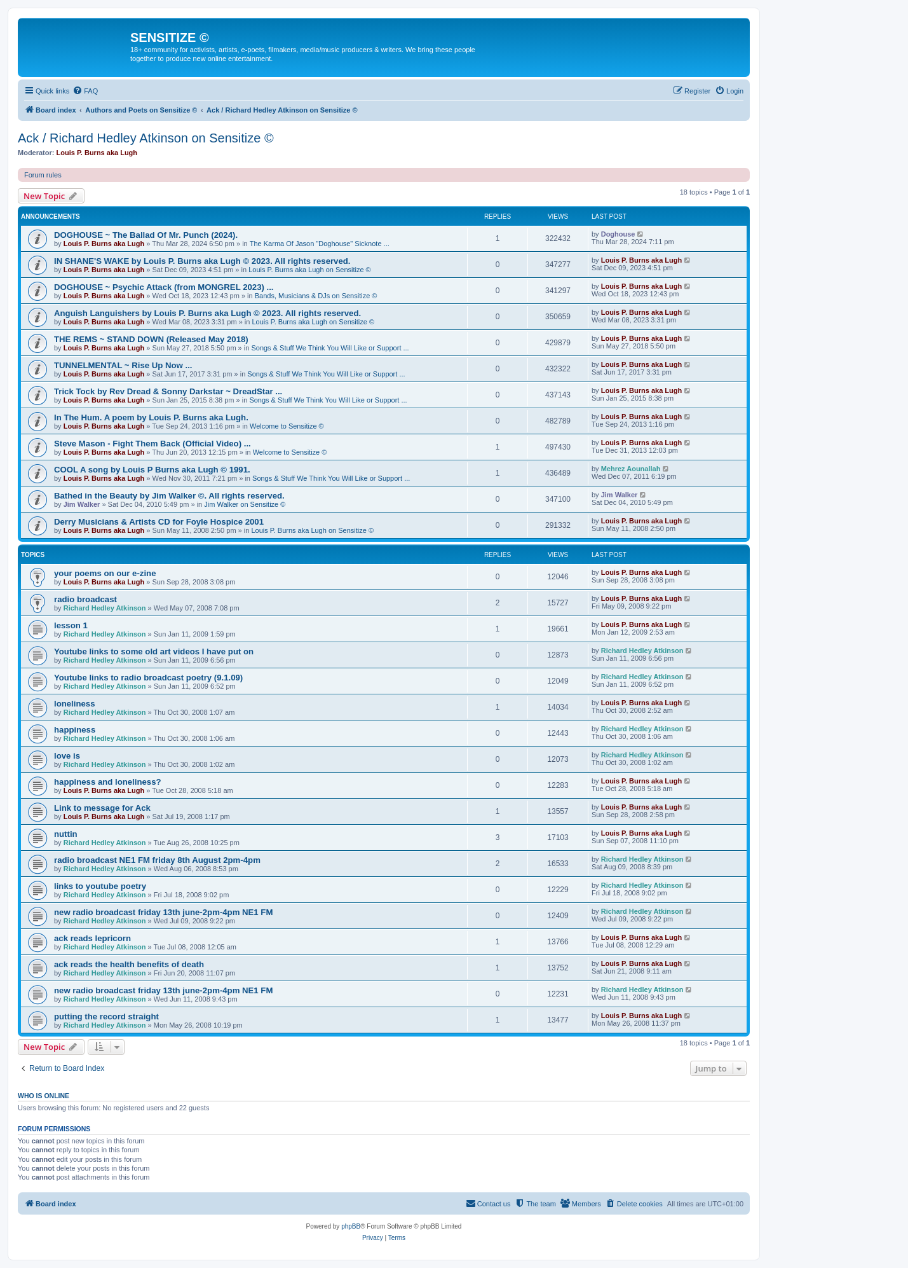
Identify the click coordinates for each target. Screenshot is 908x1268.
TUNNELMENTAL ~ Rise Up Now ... (123, 365)
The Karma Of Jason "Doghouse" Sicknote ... (320, 243)
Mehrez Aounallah (631, 468)
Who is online (43, 1095)
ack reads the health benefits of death (129, 964)
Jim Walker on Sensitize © (244, 504)
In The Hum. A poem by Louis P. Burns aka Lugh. (151, 417)
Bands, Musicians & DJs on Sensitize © (316, 296)
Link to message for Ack (102, 808)
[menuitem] (85, 91)
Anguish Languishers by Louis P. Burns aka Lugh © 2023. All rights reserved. (207, 313)
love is (67, 756)
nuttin (66, 834)
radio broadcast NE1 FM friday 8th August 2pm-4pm (157, 860)
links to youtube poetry (100, 886)
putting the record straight (106, 1016)
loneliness (74, 703)
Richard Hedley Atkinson (105, 608)
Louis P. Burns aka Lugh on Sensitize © (309, 269)
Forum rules (43, 175)
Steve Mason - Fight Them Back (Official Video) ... (152, 443)
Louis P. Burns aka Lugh (97, 152)
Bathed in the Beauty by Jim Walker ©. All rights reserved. (169, 495)
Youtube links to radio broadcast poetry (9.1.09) (148, 677)
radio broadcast (85, 599)
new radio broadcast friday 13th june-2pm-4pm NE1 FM (163, 912)
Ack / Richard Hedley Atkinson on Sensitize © (146, 138)
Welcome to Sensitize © (287, 426)
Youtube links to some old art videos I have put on (154, 651)
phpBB (350, 1226)
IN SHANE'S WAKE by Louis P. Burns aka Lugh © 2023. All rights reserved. (202, 261)
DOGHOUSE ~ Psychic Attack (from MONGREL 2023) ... (164, 287)
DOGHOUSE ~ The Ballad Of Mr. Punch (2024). (146, 235)
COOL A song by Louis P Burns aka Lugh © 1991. (152, 469)
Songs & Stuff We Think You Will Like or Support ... (330, 348)
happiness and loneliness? (107, 782)
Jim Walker (82, 504)
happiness (74, 729)
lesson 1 (71, 625)
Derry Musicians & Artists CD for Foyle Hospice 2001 (159, 522)
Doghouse (618, 234)
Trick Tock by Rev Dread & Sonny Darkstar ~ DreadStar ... (168, 391)
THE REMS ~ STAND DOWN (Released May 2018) (151, 339)
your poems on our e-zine (105, 573)
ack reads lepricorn (92, 938)
